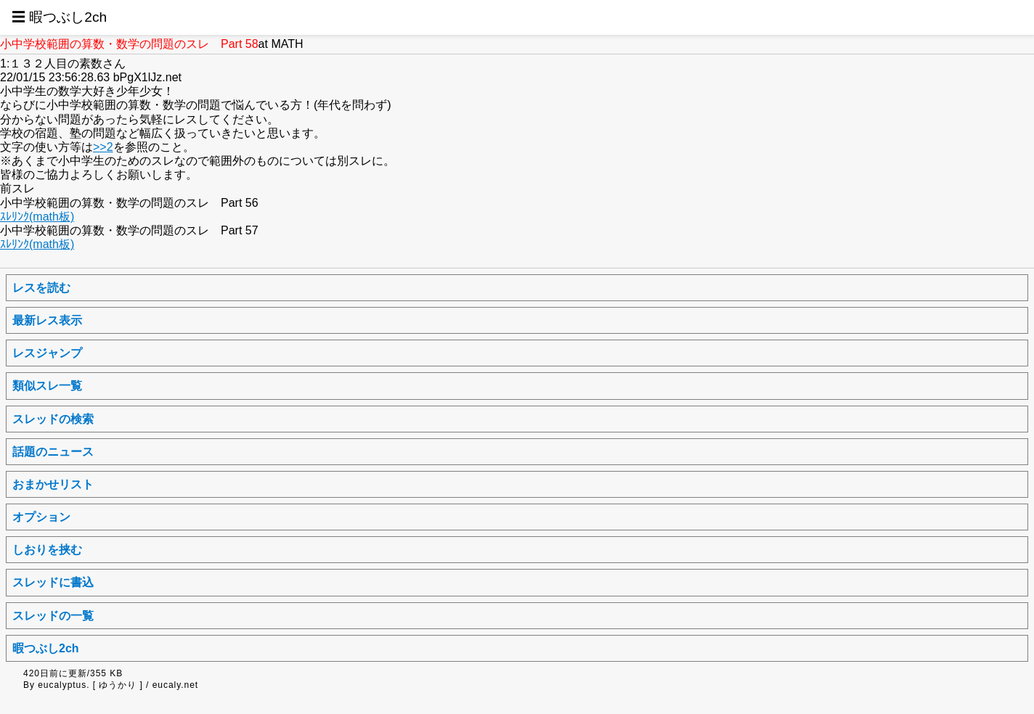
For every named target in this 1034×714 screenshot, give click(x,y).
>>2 (103, 147)
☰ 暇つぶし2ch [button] (59, 17)
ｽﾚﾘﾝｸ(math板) (37, 216)
